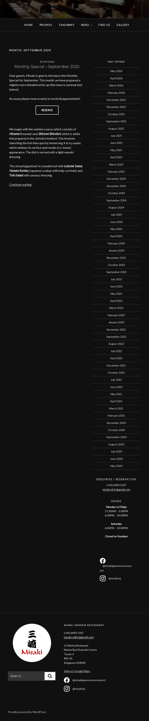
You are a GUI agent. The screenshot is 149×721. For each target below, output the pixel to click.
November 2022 (116, 329)
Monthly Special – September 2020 (46, 66)
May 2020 (116, 465)
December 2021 (116, 365)
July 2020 (116, 451)
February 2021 (116, 415)
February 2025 (116, 171)
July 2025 (116, 135)
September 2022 (116, 336)
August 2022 (116, 343)
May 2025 (116, 150)
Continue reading (20, 184)
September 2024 (116, 200)
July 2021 (116, 379)
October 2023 (116, 264)
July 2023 (116, 279)
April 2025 (116, 157)
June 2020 (116, 458)
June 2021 (116, 387)
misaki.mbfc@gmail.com (116, 489)
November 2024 (116, 186)
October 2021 (116, 372)
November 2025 (116, 106)
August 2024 (116, 207)
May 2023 (116, 293)
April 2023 (116, 300)
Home (13, 24)
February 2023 (116, 315)
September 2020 (116, 437)
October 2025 (116, 114)
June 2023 (116, 286)
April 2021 (116, 401)
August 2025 (116, 128)
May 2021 (116, 394)
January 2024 (116, 250)
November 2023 (116, 257)
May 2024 (116, 229)
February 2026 (116, 92)
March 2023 (116, 307)
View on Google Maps (77, 671)
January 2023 (116, 322)
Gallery (122, 24)
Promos (46, 24)
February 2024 (116, 243)
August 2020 (116, 444)
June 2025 (116, 142)
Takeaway (66, 24)
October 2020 (116, 430)
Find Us (104, 24)
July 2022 (116, 351)
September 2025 (116, 121)
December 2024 (116, 178)
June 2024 (116, 221)
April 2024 (116, 236)
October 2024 (116, 193)
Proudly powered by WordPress (27, 712)
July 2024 (116, 214)
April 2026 (116, 78)
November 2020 (116, 422)
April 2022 (116, 358)
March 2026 (116, 85)
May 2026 (116, 71)
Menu (87, 24)
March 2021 (116, 408)
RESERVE (47, 110)
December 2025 (116, 99)
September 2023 (116, 272)
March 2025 (116, 164)
